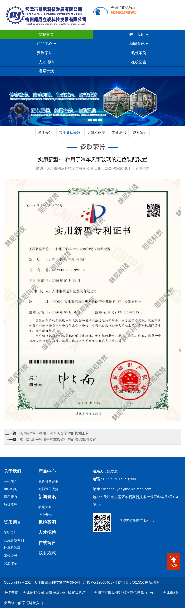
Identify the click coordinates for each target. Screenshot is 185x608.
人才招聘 (46, 62)
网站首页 (46, 34)
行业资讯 (45, 515)
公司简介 (10, 481)
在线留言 (138, 62)
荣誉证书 (119, 133)
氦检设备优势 (48, 489)
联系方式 (46, 71)
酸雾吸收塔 (77, 593)
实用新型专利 (70, 133)
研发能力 (10, 497)
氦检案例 (138, 53)
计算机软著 (96, 133)
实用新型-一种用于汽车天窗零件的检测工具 (54, 433)
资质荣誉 (46, 53)
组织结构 (10, 489)
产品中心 (46, 43)
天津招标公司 (33, 593)
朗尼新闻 (45, 507)
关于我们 (138, 34)
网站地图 (152, 582)
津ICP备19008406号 (99, 582)
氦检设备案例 (48, 481)
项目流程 (10, 504)
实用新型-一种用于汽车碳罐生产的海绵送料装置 (58, 440)
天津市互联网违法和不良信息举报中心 (121, 593)
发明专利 (45, 133)
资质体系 (140, 133)
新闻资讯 (138, 43)
